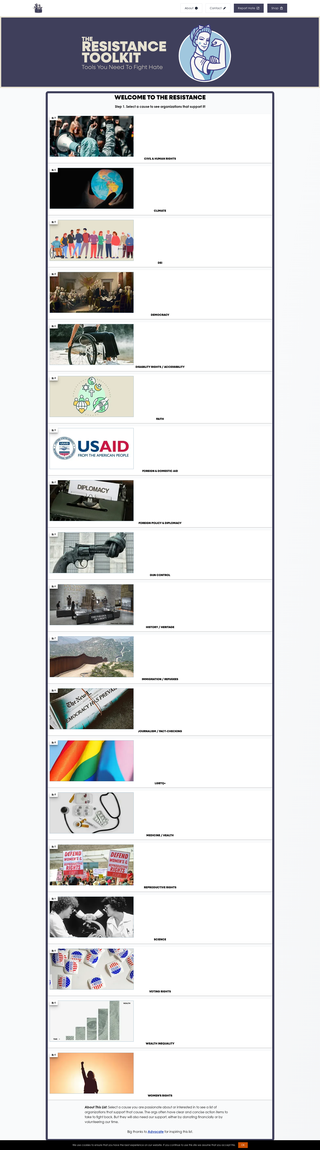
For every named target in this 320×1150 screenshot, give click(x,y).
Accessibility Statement (44, 1114)
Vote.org (138, 855)
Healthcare (179, 748)
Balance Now (214, 863)
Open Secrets (214, 837)
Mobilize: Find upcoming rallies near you (137, 537)
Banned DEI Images (129, 1110)
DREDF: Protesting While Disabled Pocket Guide (142, 517)
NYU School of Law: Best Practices (132, 509)
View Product (70, 1021)
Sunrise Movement (184, 715)
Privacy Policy (37, 1129)
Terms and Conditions (43, 1136)
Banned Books (126, 1118)
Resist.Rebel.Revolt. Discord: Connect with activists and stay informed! (160, 545)
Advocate (156, 319)
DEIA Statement (39, 1121)
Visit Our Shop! (160, 1050)
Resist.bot (67, 855)
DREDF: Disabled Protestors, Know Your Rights (140, 489)
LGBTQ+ (176, 737)
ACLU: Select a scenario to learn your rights (139, 481)
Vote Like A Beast (145, 863)
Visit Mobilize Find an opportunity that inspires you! (215, 767)
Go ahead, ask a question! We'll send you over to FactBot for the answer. (102, 704)
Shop (119, 1125)
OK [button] (243, 1145)
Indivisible (177, 726)
